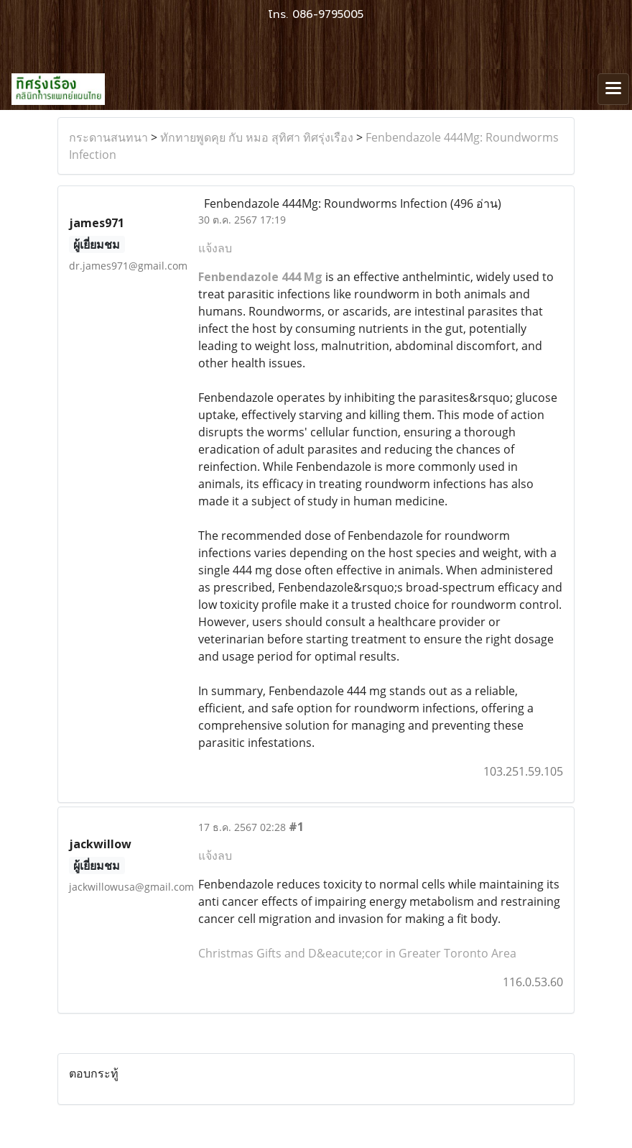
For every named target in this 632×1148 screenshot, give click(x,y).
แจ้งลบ (215, 248)
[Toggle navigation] (613, 89)
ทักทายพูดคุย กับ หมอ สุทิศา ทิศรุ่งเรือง (256, 137)
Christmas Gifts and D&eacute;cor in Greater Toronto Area (357, 953)
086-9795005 (327, 14)
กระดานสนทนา (108, 137)
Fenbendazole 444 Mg (260, 277)
